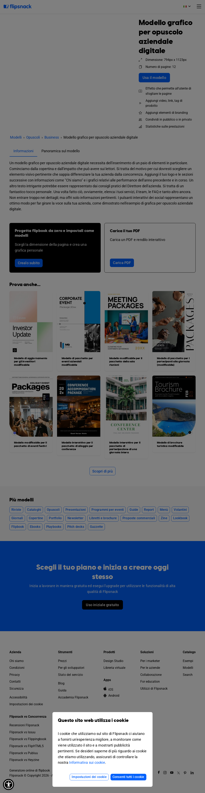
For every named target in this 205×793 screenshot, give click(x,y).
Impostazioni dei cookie (89, 777)
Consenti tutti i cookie (128, 777)
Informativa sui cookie (87, 762)
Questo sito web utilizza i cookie (102, 723)
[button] (8, 784)
